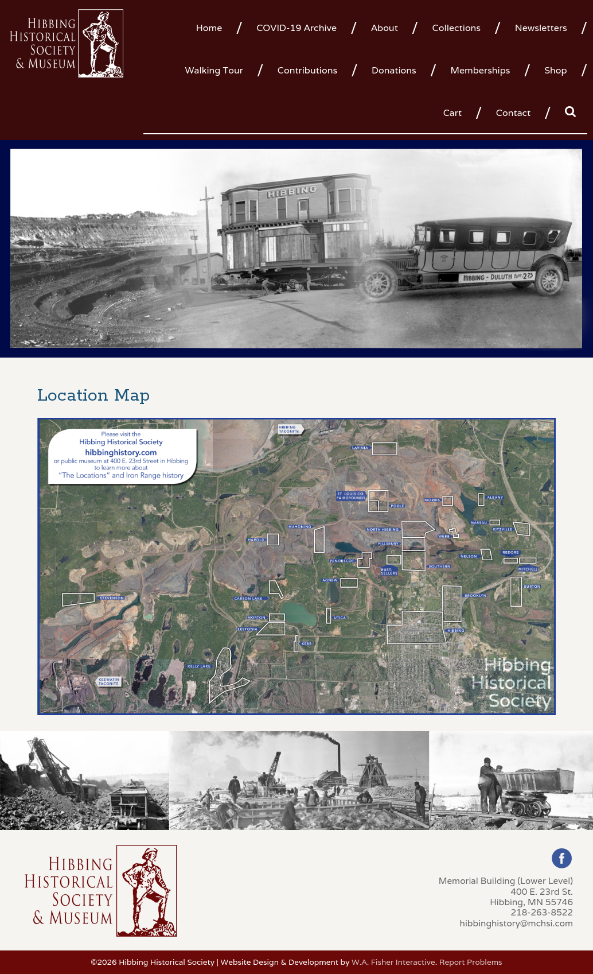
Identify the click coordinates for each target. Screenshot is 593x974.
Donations (394, 70)
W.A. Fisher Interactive (393, 962)
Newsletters (541, 28)
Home (209, 28)
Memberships (480, 70)
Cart (452, 113)
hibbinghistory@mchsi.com (516, 923)
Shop (555, 70)
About (384, 28)
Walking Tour (214, 70)
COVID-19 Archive (296, 28)
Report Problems (470, 962)
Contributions (307, 70)
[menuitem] (214, 27)
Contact (513, 113)
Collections (456, 28)
